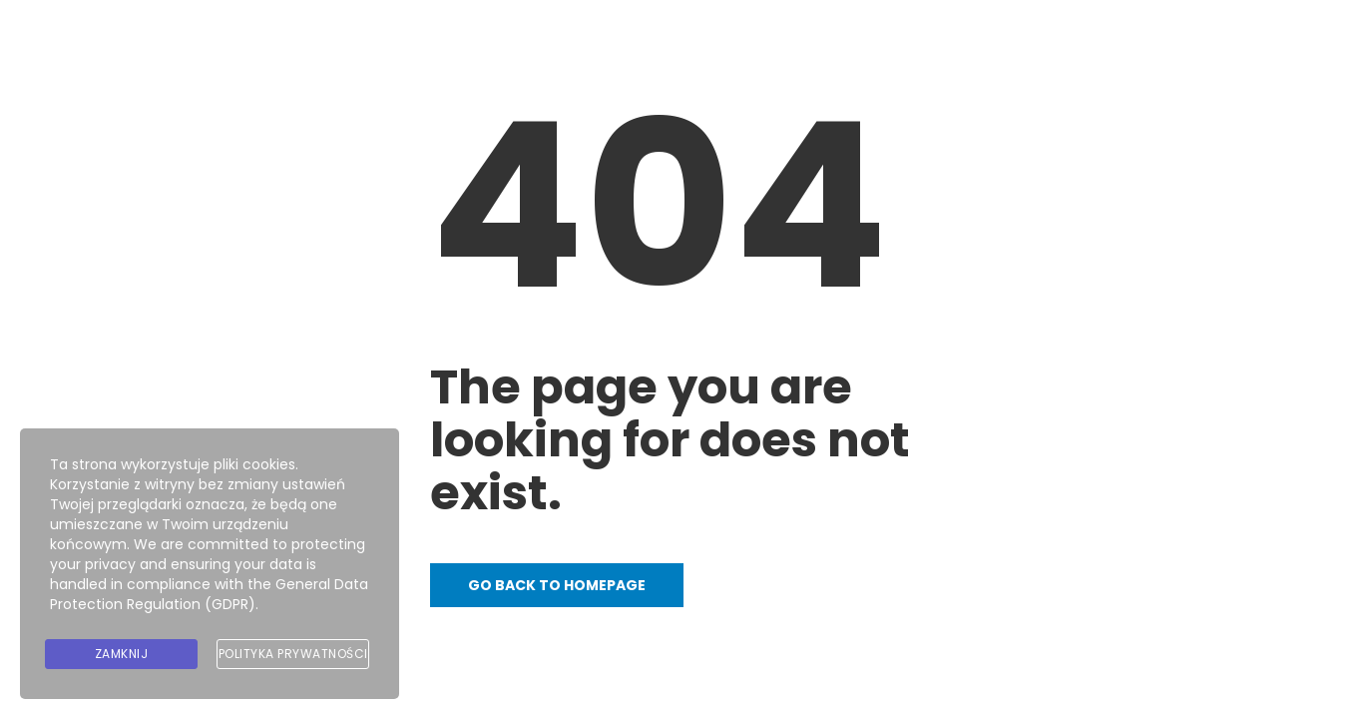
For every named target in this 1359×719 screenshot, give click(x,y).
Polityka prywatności (293, 653)
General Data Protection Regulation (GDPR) (209, 594)
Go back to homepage (557, 585)
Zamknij (122, 653)
